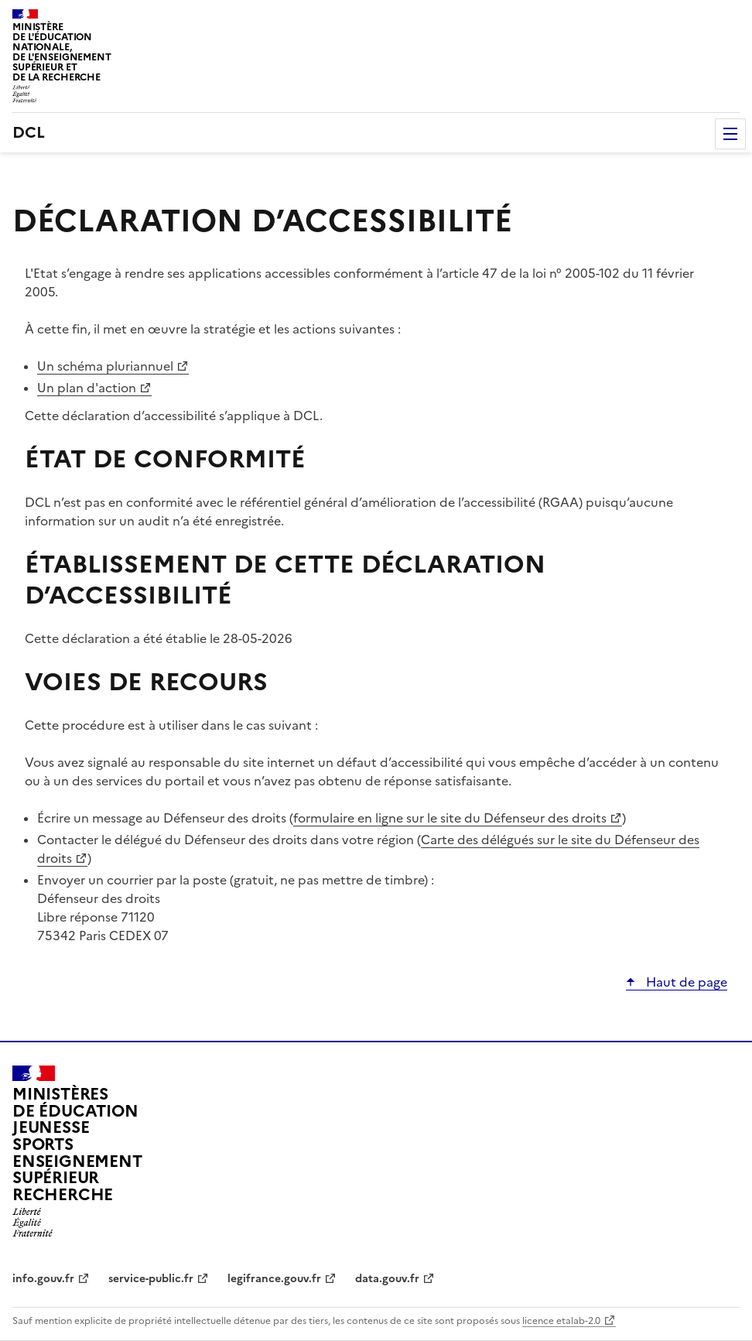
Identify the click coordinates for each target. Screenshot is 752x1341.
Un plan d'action (86, 387)
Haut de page (685, 982)
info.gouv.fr (43, 1279)
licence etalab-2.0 (561, 1321)
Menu (730, 133)
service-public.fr (150, 1279)
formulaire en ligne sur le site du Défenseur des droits (450, 818)
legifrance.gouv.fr (274, 1279)
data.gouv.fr (387, 1279)
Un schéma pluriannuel (105, 366)
